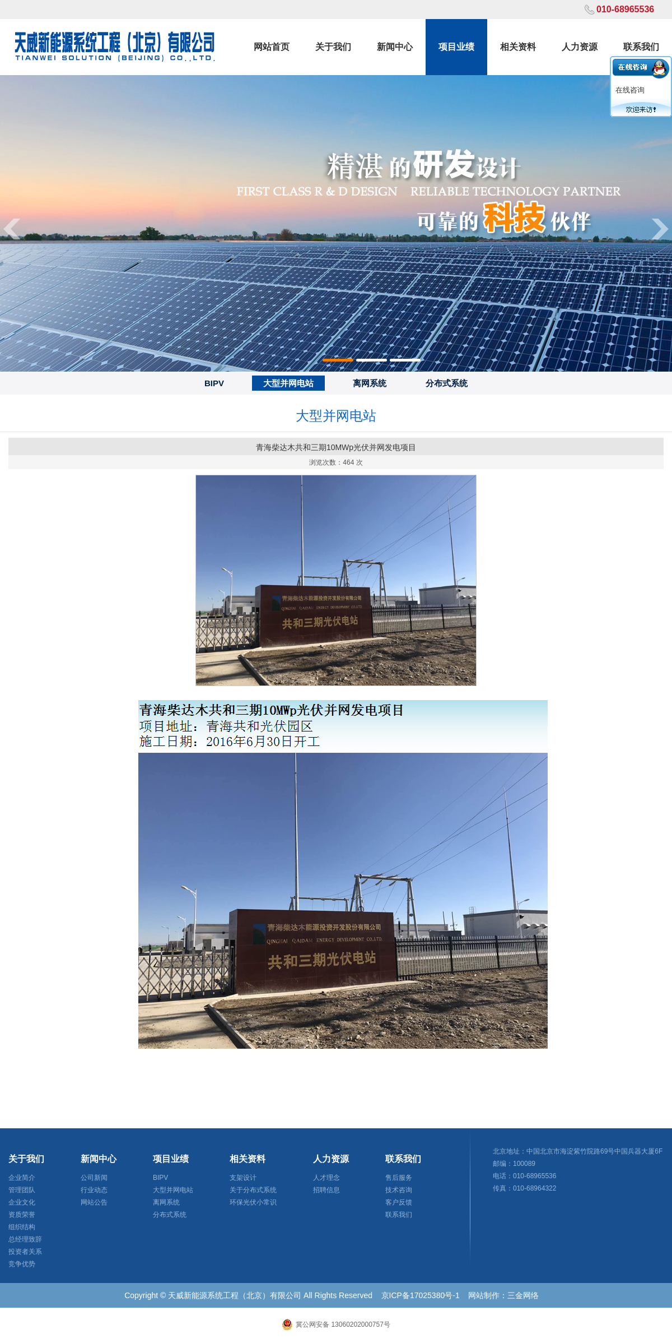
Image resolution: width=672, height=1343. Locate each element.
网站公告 (94, 1202)
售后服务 (398, 1178)
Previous (11, 228)
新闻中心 (395, 47)
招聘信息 (326, 1190)
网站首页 (272, 47)
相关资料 (518, 47)
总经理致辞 (25, 1239)
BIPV (214, 383)
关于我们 (333, 47)
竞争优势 (21, 1264)
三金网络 (523, 1295)
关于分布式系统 (253, 1190)
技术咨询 (398, 1190)
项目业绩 (456, 47)
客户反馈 (398, 1202)
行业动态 (94, 1190)
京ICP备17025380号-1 (420, 1295)
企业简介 (21, 1178)
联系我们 (641, 47)
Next (661, 228)
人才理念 (326, 1178)
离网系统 (369, 383)
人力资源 (580, 47)
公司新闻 (94, 1178)
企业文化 (21, 1202)
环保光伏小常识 (253, 1202)
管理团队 (21, 1190)
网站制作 (484, 1295)
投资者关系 (25, 1252)
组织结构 (21, 1227)
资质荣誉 (21, 1215)
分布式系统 (447, 383)
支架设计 (243, 1178)
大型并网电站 (288, 383)
